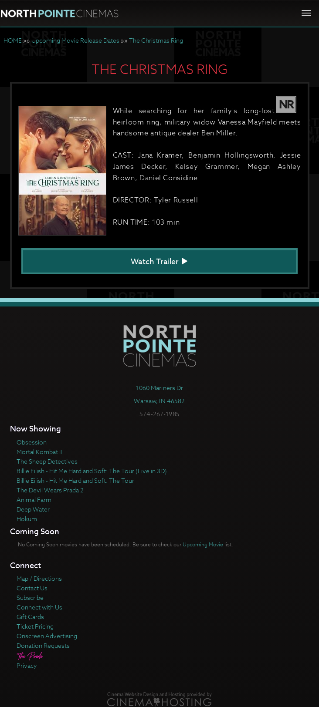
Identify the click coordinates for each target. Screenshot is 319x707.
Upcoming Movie (203, 544)
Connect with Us (39, 607)
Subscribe (30, 597)
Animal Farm (34, 499)
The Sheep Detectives (47, 461)
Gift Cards (30, 617)
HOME (12, 40)
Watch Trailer (159, 262)
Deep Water (33, 509)
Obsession (32, 442)
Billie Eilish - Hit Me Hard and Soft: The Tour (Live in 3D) (92, 471)
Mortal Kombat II (39, 452)
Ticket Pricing (35, 626)
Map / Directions (39, 578)
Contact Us (32, 588)
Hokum (27, 519)
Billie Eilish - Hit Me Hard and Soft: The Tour (75, 480)
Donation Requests (43, 645)
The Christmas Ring (156, 40)
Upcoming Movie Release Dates (75, 40)
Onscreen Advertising (47, 636)
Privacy (27, 665)
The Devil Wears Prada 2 (50, 490)
